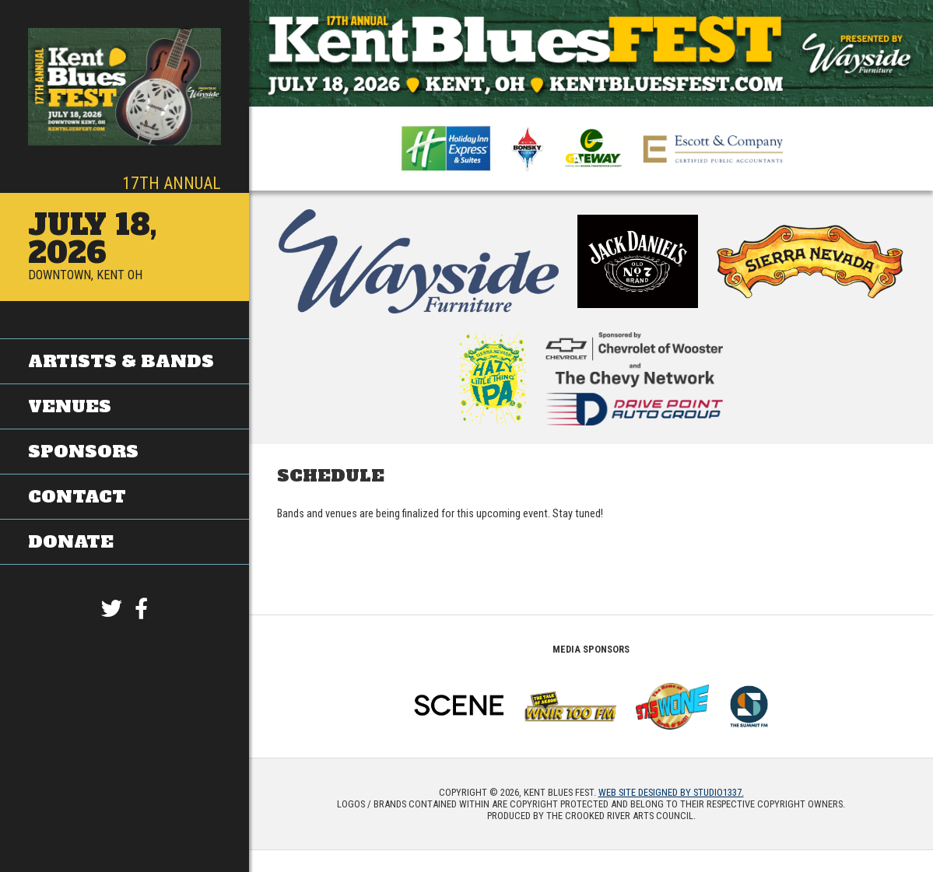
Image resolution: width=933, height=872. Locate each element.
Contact (77, 496)
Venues (69, 406)
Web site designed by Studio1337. (671, 792)
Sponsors (83, 451)
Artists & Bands (121, 361)
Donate (71, 541)
